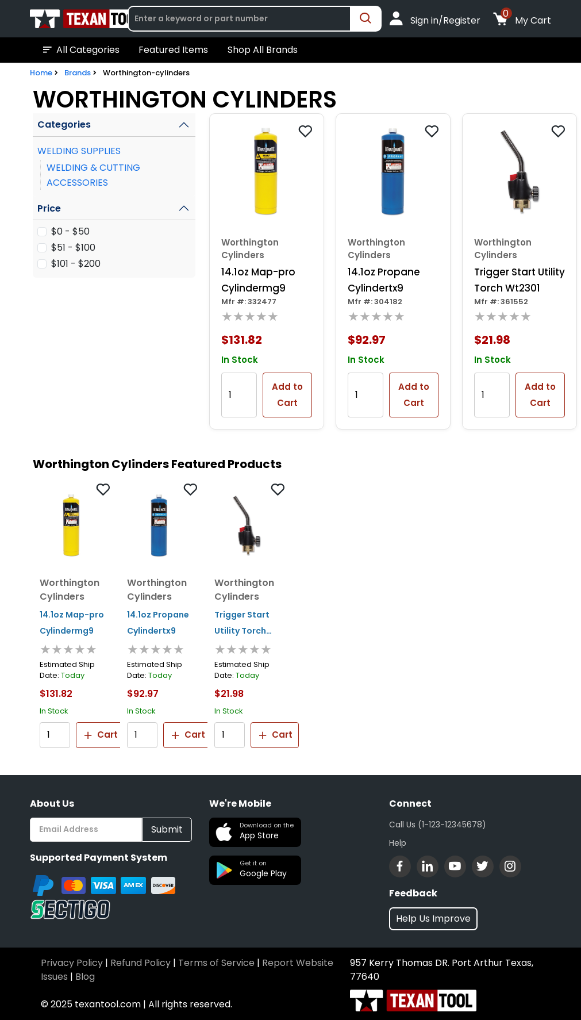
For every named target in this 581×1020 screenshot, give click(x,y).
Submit (167, 829)
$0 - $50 (70, 231)
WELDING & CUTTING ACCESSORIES (93, 175)
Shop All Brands (263, 49)
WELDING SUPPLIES (79, 151)
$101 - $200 (76, 263)
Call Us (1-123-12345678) (437, 824)
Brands (77, 72)
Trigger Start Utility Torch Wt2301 (519, 280)
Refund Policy (140, 962)
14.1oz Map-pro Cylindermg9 (258, 280)
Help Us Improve (433, 918)
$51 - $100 (73, 247)
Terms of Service (216, 962)
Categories (64, 124)
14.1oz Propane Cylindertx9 (384, 280)
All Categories (80, 50)
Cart (100, 734)
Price (49, 208)
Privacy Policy (72, 962)
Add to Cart (287, 395)
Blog (85, 976)
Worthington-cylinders (146, 72)
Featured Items (173, 49)
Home (41, 72)
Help (397, 843)
